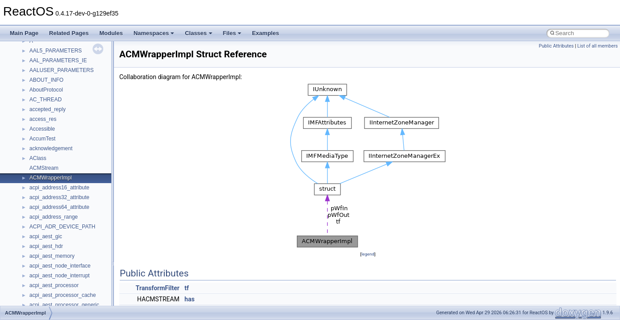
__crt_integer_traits (52, 115)
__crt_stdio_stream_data (58, 281)
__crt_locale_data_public (59, 164)
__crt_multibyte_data (54, 223)
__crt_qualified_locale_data (61, 232)
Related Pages (69, 33)
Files (232, 33)
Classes (198, 33)
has (190, 299)
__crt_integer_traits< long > (61, 125)
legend (367, 254)
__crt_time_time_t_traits (57, 291)
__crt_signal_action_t (54, 262)
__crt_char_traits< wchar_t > (63, 86)
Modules (111, 33)
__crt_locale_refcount (55, 183)
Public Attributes (556, 46)
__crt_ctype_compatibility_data (66, 95)
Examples (265, 33)
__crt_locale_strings (53, 203)
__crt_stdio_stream (52, 271)
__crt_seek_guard (50, 252)
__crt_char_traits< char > (59, 76)
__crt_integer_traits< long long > (67, 135)
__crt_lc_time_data (51, 144)
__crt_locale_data (50, 154)
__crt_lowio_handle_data (59, 213)
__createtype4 (46, 56)
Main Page (24, 33)
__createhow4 (46, 47)
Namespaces (154, 33)
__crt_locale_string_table (59, 193)
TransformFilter (157, 288)
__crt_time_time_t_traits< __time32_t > (75, 301)
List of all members (597, 46)
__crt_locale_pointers (54, 174)
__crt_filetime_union (53, 105)
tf (187, 288)
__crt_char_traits (49, 66)
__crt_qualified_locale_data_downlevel (75, 242)
